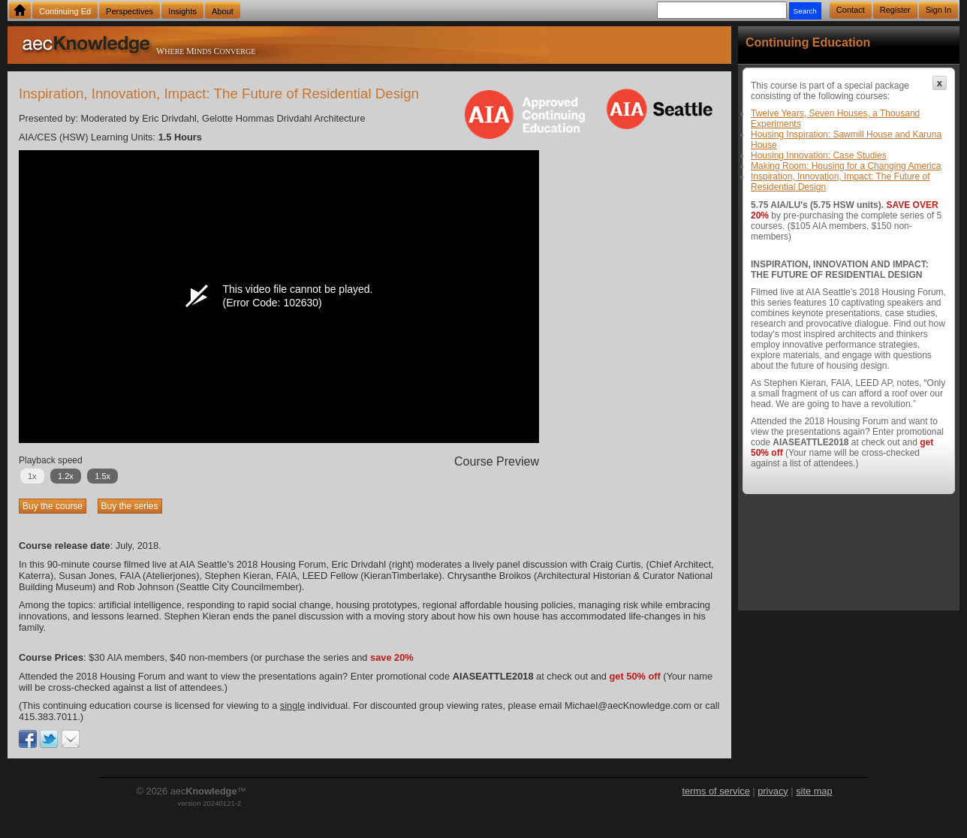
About (222, 11)
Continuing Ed (65, 11)
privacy (773, 791)
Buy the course (53, 506)
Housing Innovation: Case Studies (819, 155)
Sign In (938, 9)
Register (895, 9)
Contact (850, 9)
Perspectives (129, 11)
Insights (182, 11)
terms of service (715, 791)
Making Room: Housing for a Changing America (846, 166)
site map (814, 791)
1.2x (66, 476)
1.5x (102, 476)
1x (32, 476)
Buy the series (129, 506)
